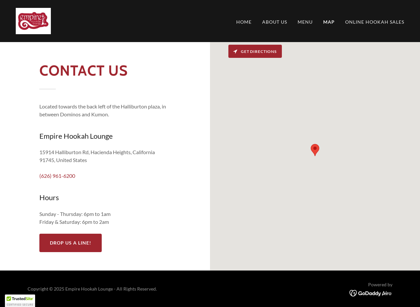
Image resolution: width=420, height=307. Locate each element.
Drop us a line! (70, 243)
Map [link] (329, 22)
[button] (20, 301)
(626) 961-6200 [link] (57, 176)
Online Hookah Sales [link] (374, 22)
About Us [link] (274, 22)
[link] (33, 20)
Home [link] (244, 22)
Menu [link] (305, 22)
